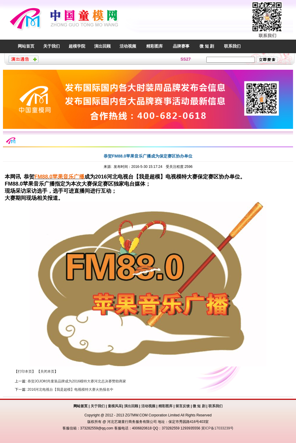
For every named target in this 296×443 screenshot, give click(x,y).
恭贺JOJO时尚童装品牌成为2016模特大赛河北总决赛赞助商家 (77, 381)
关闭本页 (47, 371)
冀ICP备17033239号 (217, 428)
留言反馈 (183, 406)
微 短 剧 (207, 46)
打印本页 (25, 371)
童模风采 (115, 406)
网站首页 (26, 46)
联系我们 (232, 46)
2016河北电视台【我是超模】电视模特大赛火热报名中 (71, 389)
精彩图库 (154, 46)
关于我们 (51, 46)
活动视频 (128, 46)
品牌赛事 (181, 46)
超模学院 (77, 46)
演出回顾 (102, 46)
